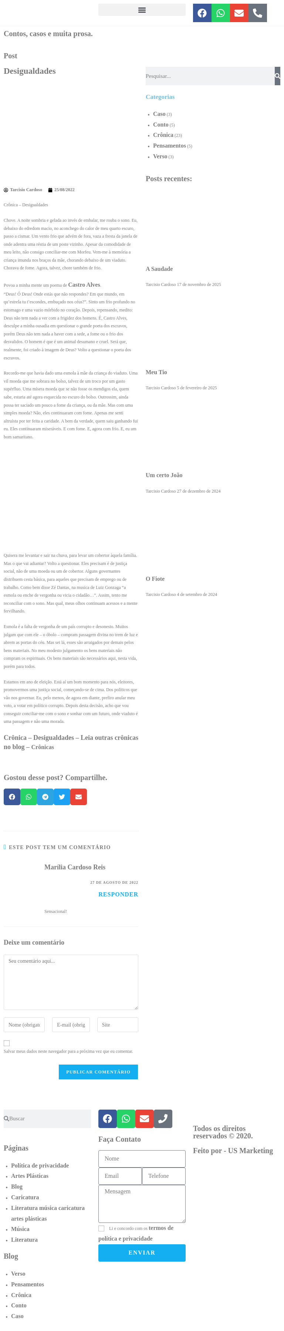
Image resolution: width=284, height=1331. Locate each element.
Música (20, 1229)
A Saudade (159, 269)
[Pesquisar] (277, 76)
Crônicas (42, 747)
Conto (161, 124)
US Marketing (250, 1150)
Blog (17, 1186)
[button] (142, 10)
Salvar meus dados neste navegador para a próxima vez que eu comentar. (68, 1051)
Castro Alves (84, 285)
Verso (160, 156)
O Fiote (155, 579)
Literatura (24, 1240)
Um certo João (164, 475)
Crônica (163, 135)
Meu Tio (156, 372)
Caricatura (25, 1197)
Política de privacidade (40, 1165)
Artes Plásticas (29, 1176)
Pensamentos (169, 145)
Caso (159, 114)
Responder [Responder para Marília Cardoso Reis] (118, 894)
